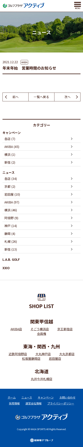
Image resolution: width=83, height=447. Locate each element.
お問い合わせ (67, 397)
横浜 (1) (9, 154)
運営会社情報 (33, 403)
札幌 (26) (10, 241)
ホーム (12, 397)
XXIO (6, 268)
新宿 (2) (9, 162)
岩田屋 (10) (12, 194)
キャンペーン (11, 132)
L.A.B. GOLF (11, 259)
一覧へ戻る (41, 97)
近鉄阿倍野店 (18, 354)
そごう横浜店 (39, 329)
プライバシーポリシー (60, 403)
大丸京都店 (67, 354)
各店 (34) (10, 178)
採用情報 (14, 403)
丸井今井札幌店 (41, 378)
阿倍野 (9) (11, 218)
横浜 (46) (10, 210)
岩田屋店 (55, 358)
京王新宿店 (65, 329)
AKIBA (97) (11, 202)
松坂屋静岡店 (31, 358)
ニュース (8, 172)
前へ (15, 97)
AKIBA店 (16, 329)
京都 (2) (9, 186)
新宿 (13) (10, 249)
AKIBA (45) (11, 146)
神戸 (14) (10, 225)
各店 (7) (9, 138)
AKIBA (24, 62)
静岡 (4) (9, 233)
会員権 (41, 333)
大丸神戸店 (43, 354)
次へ (67, 97)
